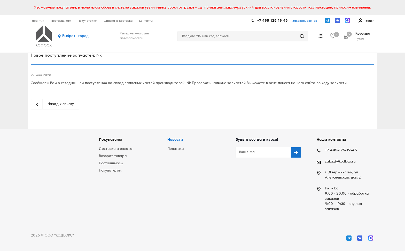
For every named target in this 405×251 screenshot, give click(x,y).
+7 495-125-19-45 (272, 21)
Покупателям (110, 171)
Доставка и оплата (116, 149)
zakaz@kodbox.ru (340, 162)
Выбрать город (75, 36)
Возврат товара (113, 156)
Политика (175, 149)
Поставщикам (111, 163)
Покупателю (110, 140)
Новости (175, 140)
